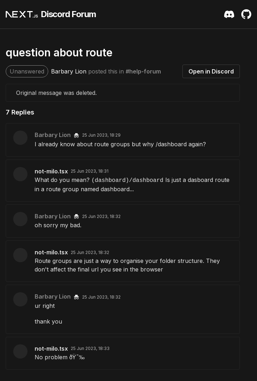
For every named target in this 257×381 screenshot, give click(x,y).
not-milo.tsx (51, 171)
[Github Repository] (246, 14)
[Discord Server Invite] (229, 14)
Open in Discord (211, 71)
